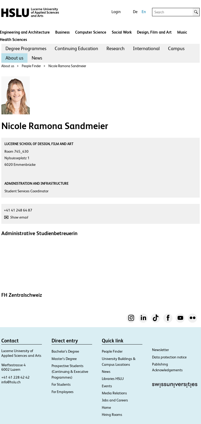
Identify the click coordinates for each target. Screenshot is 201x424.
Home (106, 407)
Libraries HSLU (113, 379)
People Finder (31, 66)
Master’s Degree (64, 359)
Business (62, 32)
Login (116, 11)
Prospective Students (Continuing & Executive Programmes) (70, 371)
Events (107, 386)
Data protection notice (169, 357)
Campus (176, 48)
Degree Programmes (25, 48)
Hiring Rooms (112, 414)
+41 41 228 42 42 (15, 377)
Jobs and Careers (115, 400)
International (146, 48)
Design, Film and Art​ (154, 32)
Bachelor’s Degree (65, 351)
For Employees (63, 392)
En (144, 11)
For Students (61, 384)
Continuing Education (76, 48)
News (37, 58)
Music (182, 32)
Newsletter (160, 350)
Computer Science (90, 32)
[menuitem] (26, 48)
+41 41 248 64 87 (18, 210)
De (135, 11)
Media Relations (114, 393)
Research (116, 48)
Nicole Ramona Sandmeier (67, 66)
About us (14, 58)
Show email (19, 217)
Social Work (122, 32)
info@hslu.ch (11, 382)
